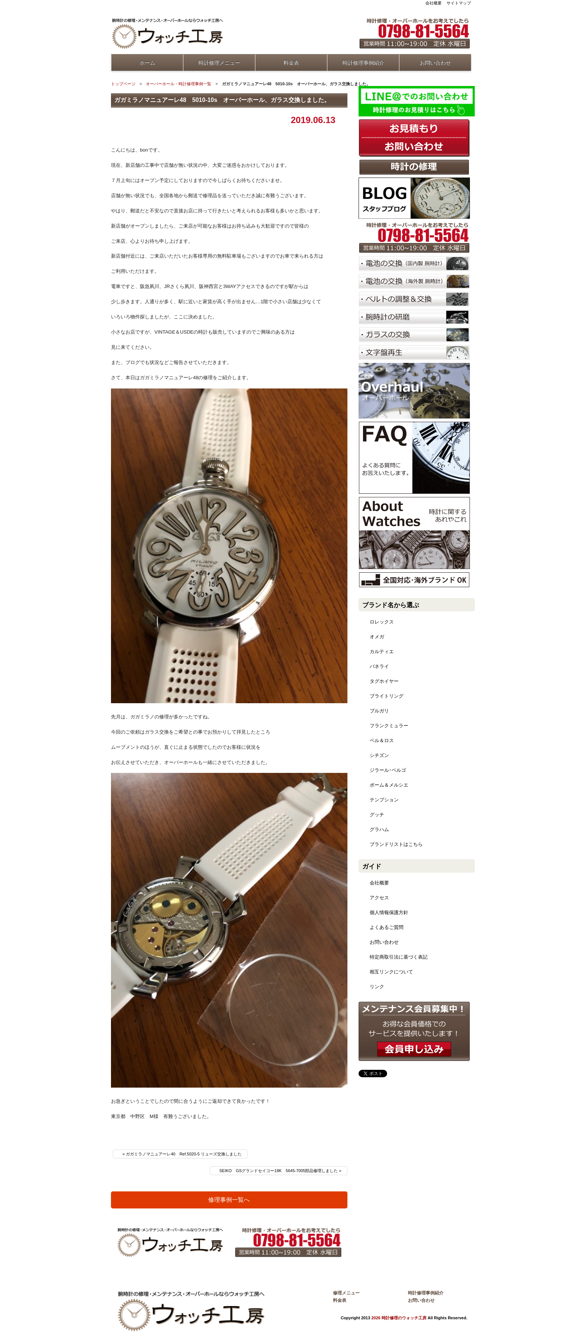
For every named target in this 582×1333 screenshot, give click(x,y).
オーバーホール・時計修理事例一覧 (178, 84)
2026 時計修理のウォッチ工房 (398, 1318)
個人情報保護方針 (389, 912)
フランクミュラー (389, 725)
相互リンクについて (391, 972)
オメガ (377, 636)
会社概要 (433, 3)
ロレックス (382, 622)
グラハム (379, 829)
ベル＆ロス (382, 740)
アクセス (379, 897)
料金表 (291, 63)
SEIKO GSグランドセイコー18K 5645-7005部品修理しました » (280, 1170)
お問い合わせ (435, 63)
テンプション (384, 800)
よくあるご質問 (386, 927)
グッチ (377, 814)
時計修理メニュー (219, 63)
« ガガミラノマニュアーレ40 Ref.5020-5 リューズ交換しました (182, 1154)
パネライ (379, 666)
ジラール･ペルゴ (388, 770)
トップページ (123, 84)
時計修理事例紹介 (363, 63)
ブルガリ (379, 711)
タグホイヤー (384, 681)
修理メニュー (346, 1293)
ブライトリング (386, 696)
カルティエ (382, 651)
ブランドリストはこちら (396, 844)
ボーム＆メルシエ (389, 785)
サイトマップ (459, 3)
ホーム (147, 63)
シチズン (379, 755)
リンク (377, 986)
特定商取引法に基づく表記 (399, 957)
